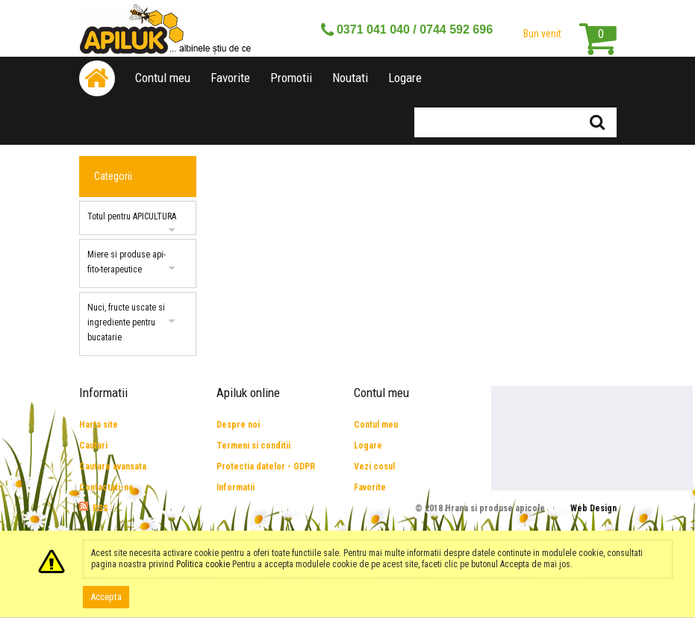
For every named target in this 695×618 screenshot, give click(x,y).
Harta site (98, 424)
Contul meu (162, 77)
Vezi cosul (374, 466)
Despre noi (238, 424)
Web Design (593, 508)
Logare (405, 77)
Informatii (235, 487)
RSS (100, 508)
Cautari (93, 445)
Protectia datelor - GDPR (265, 466)
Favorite (230, 77)
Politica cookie (203, 564)
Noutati (350, 77)
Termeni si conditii (253, 445)
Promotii (291, 77)
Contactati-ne (106, 487)
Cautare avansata (112, 466)
